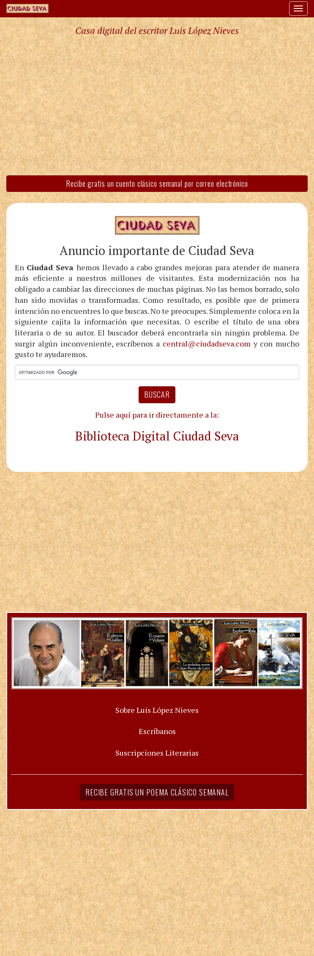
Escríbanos (157, 731)
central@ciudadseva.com (207, 343)
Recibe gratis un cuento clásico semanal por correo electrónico (157, 183)
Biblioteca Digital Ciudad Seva (157, 436)
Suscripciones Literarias (157, 753)
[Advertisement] (157, 105)
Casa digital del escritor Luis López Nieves (157, 30)
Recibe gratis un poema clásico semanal (157, 792)
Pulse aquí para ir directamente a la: (157, 415)
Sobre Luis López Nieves (157, 710)
